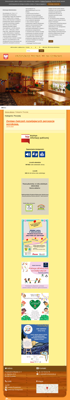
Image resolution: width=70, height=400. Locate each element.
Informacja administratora (53, 47)
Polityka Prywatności (13, 387)
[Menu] (35, 108)
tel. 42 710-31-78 (43, 372)
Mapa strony (22, 47)
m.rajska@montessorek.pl (46, 374)
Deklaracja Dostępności (14, 390)
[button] (2, 83)
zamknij (50, 41)
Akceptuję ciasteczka (53, 4)
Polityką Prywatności (45, 1)
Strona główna (14, 47)
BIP (7, 385)
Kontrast (45, 47)
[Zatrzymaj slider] (35, 104)
